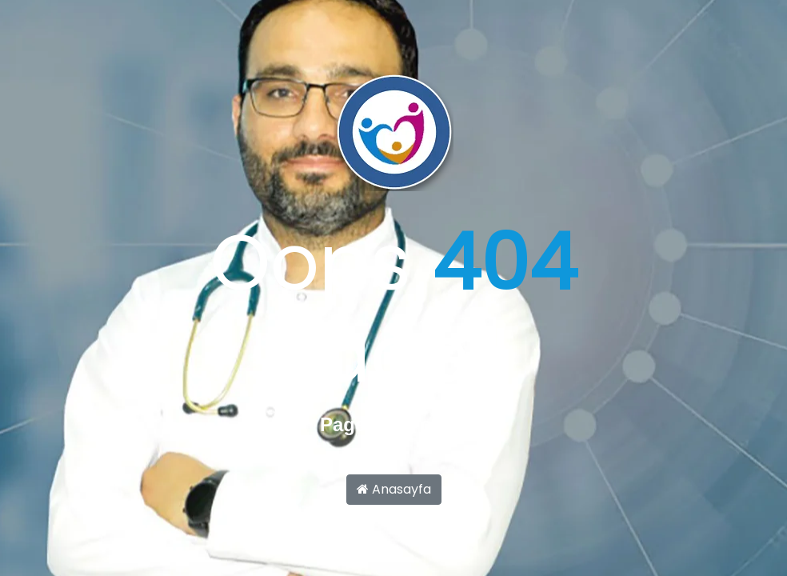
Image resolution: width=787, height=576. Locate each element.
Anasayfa (394, 489)
